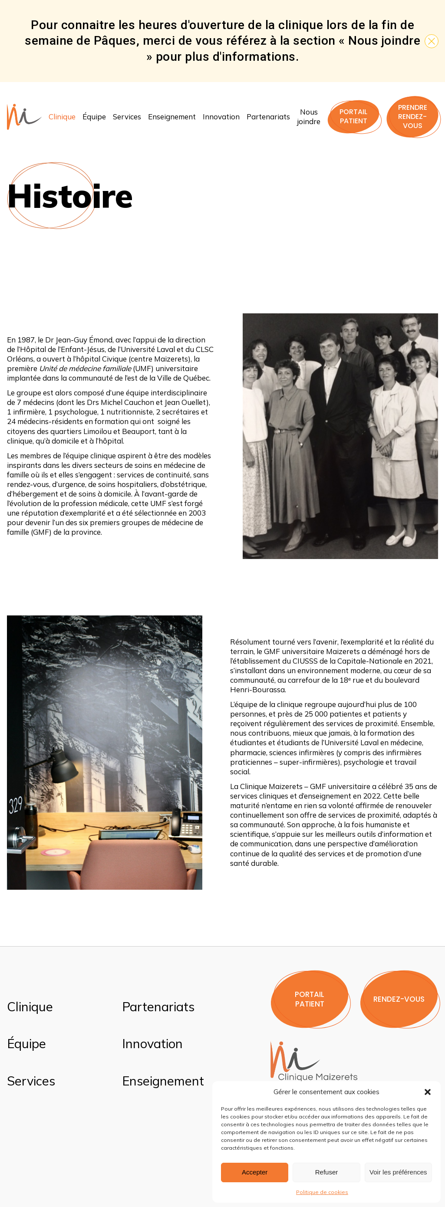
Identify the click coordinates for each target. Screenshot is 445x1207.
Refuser (326, 1172)
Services (127, 116)
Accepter (254, 1172)
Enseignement (172, 116)
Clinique (62, 116)
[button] (427, 1092)
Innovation (221, 116)
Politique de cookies (322, 1192)
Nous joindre (308, 116)
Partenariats (268, 116)
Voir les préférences (398, 1172)
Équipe (94, 116)
